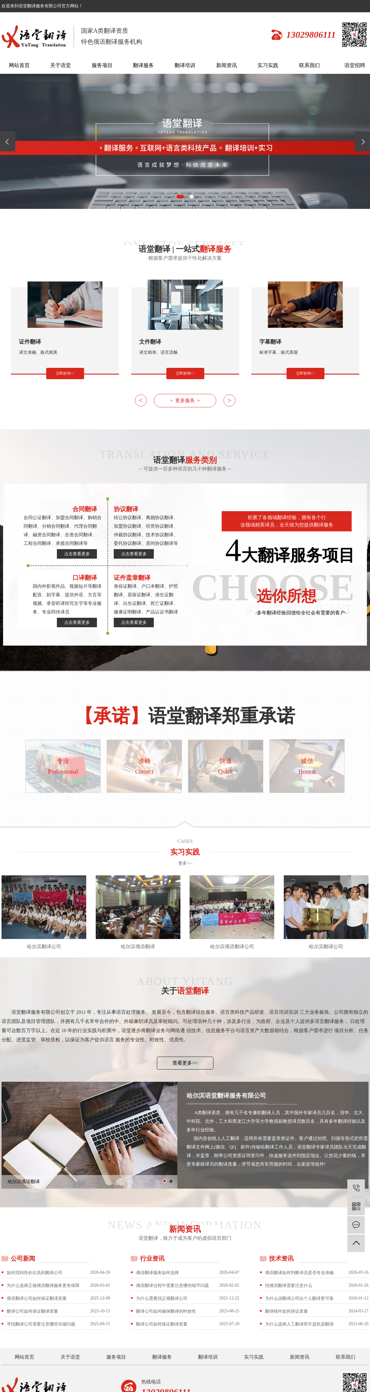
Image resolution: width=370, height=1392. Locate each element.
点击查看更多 (77, 554)
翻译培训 (185, 65)
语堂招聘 (354, 65)
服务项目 (102, 65)
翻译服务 (143, 65)
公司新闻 (23, 1258)
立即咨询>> (65, 373)
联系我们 (309, 65)
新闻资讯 (226, 65)
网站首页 (19, 65)
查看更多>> (185, 1063)
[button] (180, 196)
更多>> (185, 863)
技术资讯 (281, 1258)
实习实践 (267, 65)
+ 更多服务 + (185, 400)
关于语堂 (60, 65)
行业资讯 (152, 1258)
